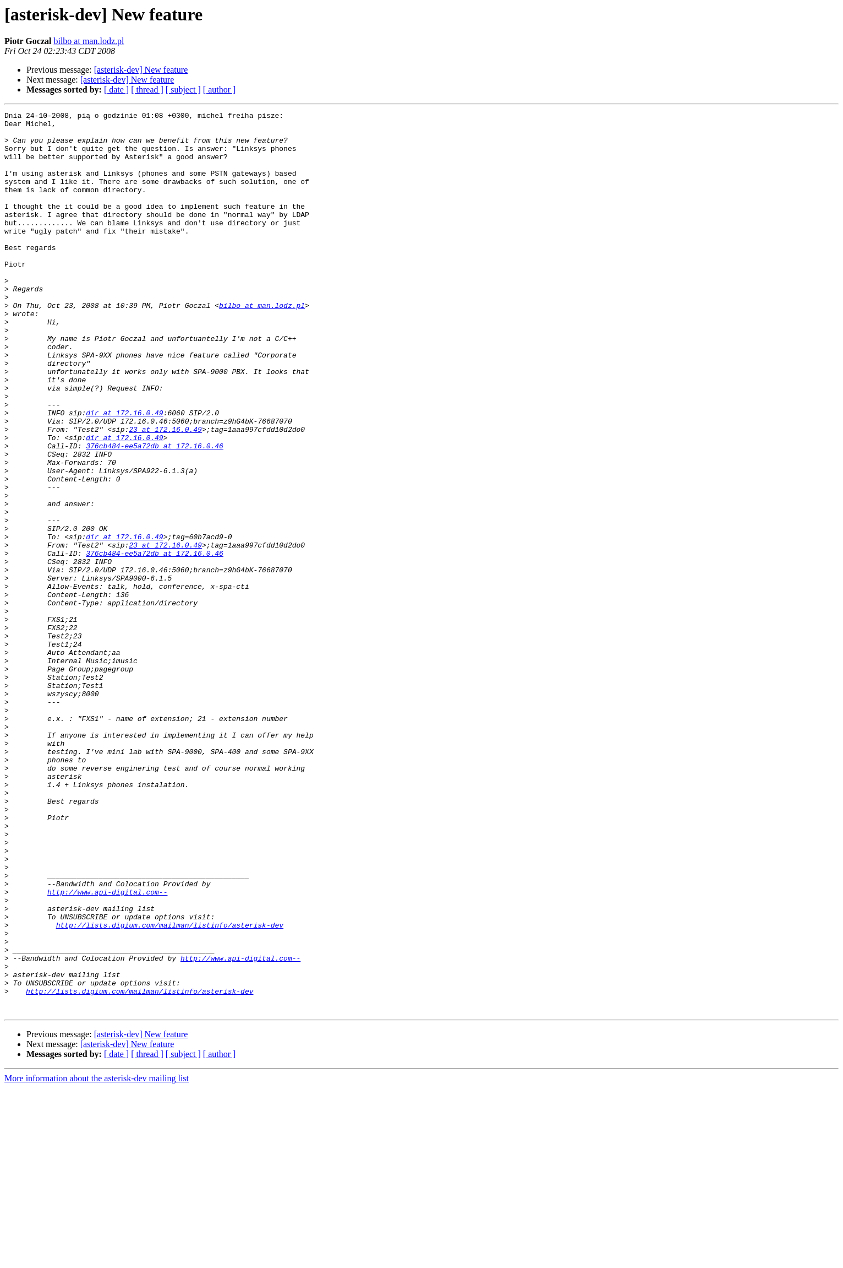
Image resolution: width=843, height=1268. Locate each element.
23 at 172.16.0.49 (165, 493)
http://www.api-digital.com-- (107, 1049)
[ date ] (116, 89)
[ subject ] (183, 89)
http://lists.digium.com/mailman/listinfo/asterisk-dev (169, 1088)
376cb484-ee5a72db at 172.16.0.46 (154, 513)
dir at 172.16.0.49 (124, 474)
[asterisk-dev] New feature (141, 69)
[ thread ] (147, 89)
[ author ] (219, 89)
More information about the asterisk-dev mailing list (96, 1258)
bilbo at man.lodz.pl (88, 41)
